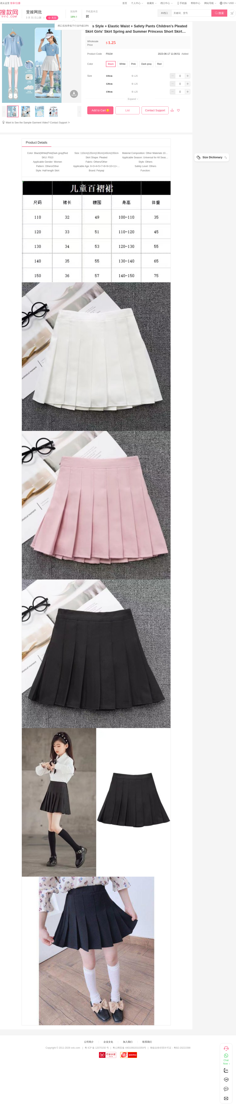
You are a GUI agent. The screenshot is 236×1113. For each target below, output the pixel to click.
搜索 (219, 13)
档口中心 (166, 3)
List (127, 110)
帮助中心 (195, 3)
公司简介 (89, 1041)
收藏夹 (151, 3)
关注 (53, 17)
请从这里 (10, 3)
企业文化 (108, 1041)
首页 (124, 3)
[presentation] (4, 111)
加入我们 (127, 1041)
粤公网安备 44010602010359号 (129, 1047)
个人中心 (137, 3)
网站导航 (210, 3)
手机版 (182, 3)
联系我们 (147, 1041)
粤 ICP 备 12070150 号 (97, 1047)
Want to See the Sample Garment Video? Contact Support (38, 122)
